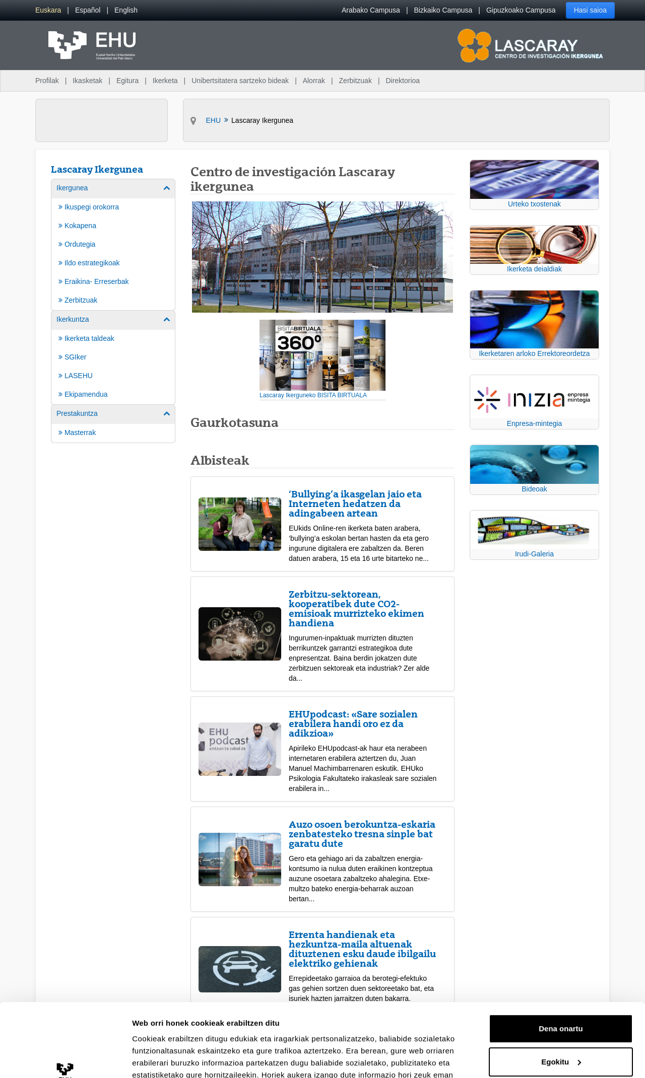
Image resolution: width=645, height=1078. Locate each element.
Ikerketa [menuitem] (165, 81)
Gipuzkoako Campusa (521, 10)
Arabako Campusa (371, 10)
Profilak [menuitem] (47, 81)
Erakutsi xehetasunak (171, 1058)
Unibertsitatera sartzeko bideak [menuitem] (240, 81)
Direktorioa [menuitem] (402, 81)
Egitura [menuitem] (127, 81)
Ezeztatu (561, 1026)
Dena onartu (561, 960)
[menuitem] (48, 10)
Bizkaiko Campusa (443, 10)
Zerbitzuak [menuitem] (355, 81)
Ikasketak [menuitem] (87, 81)
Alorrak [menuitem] (314, 81)
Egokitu (561, 992)
